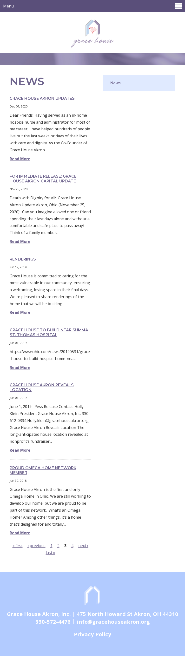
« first (18, 545)
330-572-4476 (53, 621)
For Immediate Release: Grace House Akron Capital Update (43, 178)
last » (50, 552)
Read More (20, 158)
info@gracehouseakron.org (113, 621)
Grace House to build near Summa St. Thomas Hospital (49, 332)
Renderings (23, 259)
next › (83, 545)
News (115, 83)
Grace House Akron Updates (42, 98)
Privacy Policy (92, 634)
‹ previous (36, 545)
